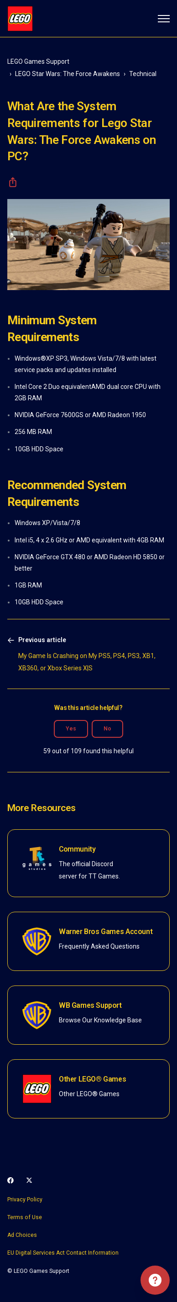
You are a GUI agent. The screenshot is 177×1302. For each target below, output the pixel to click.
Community (77, 849)
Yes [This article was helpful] (71, 728)
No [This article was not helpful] (107, 728)
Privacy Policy (24, 1199)
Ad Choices (22, 1235)
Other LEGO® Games (92, 1079)
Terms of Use (24, 1217)
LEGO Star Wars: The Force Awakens (67, 73)
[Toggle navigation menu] (163, 18)
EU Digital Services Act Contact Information (63, 1253)
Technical (142, 73)
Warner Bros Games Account (105, 931)
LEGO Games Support (38, 61)
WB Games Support (90, 1005)
